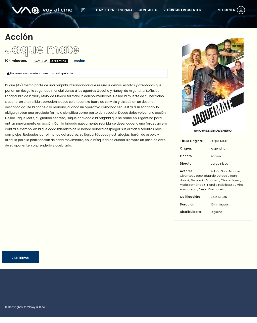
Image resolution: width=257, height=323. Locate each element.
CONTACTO (148, 10)
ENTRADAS (126, 10)
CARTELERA (105, 10)
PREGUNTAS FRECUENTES (181, 10)
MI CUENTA (226, 10)
